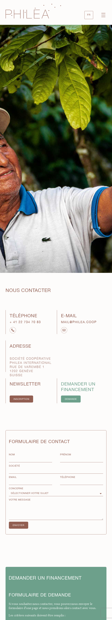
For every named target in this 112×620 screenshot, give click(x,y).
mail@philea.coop (79, 322)
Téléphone (67, 477)
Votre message (20, 500)
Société (14, 466)
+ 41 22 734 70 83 (25, 322)
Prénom (65, 455)
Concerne (16, 488)
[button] (103, 15)
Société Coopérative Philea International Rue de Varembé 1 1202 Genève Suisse (30, 375)
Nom (12, 455)
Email (13, 477)
